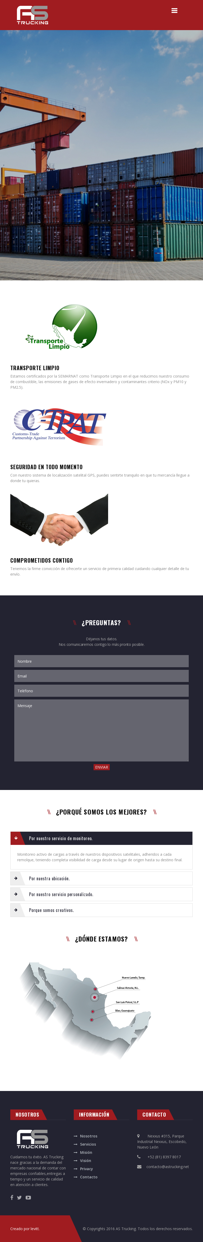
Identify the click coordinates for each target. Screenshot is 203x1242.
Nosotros (88, 1135)
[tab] (101, 838)
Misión (86, 1152)
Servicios (88, 1144)
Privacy (86, 1168)
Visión (85, 1160)
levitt (35, 1228)
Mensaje (101, 730)
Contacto (89, 1176)
